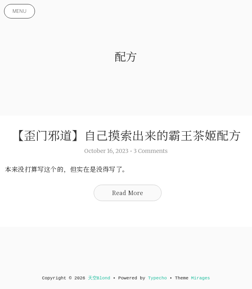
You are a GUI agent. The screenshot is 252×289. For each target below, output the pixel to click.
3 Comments (150, 151)
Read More (127, 193)
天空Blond (99, 278)
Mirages (200, 278)
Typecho (157, 278)
